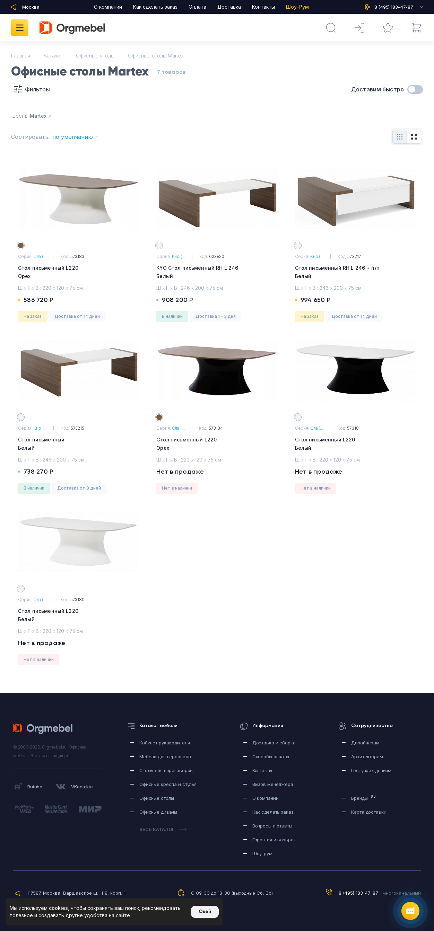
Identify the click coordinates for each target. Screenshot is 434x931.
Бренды (363, 797)
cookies (58, 908)
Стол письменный (78, 444)
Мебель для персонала (165, 756)
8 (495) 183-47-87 (358, 893)
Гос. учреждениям (371, 770)
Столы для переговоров (166, 770)
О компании (108, 7)
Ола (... (39, 256)
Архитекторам (367, 756)
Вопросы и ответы (272, 826)
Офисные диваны (158, 812)
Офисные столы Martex (156, 55)
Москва (31, 7)
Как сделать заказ (155, 7)
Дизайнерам (365, 742)
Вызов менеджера (272, 784)
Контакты (263, 7)
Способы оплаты (270, 756)
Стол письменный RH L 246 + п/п (355, 272)
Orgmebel (45, 729)
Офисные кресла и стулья (168, 784)
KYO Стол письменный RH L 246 (216, 272)
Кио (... (178, 256)
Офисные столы (156, 798)
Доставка (229, 7)
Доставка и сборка (274, 742)
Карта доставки (368, 812)
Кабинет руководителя (164, 742)
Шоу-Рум (297, 7)
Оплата (197, 7)
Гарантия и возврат (274, 839)
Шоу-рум (262, 853)
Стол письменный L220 (78, 272)
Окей (205, 911)
